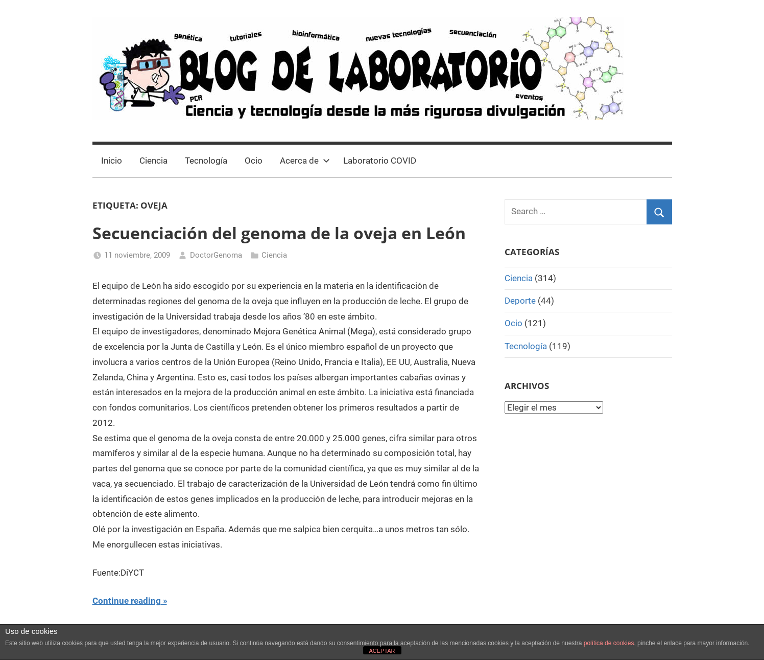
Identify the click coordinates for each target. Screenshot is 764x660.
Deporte (520, 300)
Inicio (111, 160)
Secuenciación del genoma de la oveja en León (279, 233)
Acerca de (305, 160)
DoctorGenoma (216, 255)
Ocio (253, 160)
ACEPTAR (382, 651)
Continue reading (126, 601)
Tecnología (206, 160)
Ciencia (153, 160)
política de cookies (609, 643)
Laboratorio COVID (379, 160)
